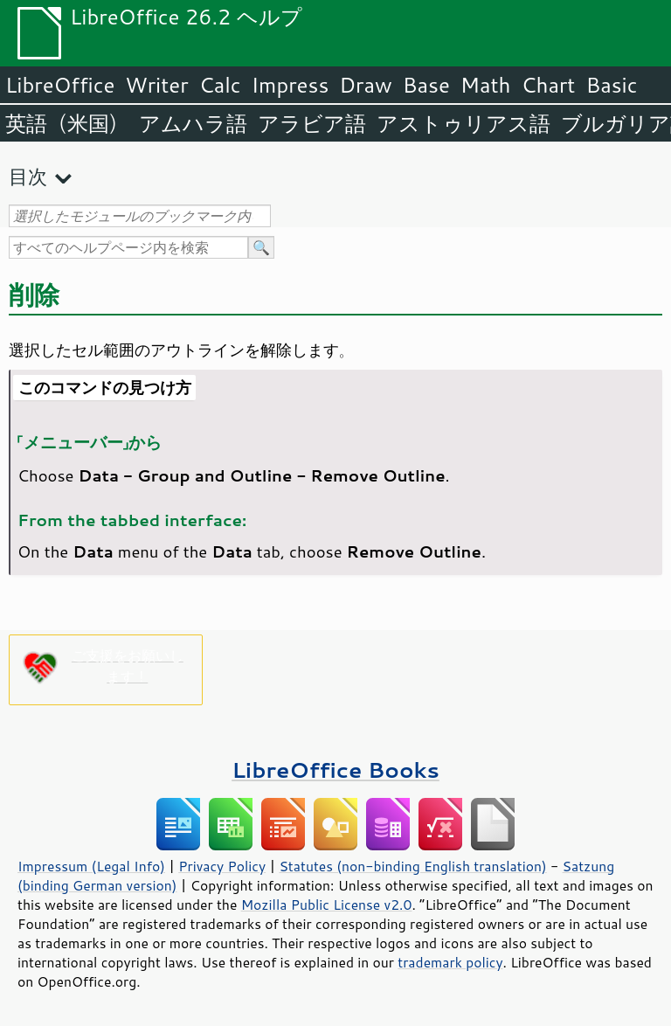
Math (485, 85)
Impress (290, 85)
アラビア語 (312, 123)
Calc (220, 85)
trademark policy (450, 962)
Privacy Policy (222, 866)
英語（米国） (66, 123)
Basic (611, 85)
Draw (365, 85)
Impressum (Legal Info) (91, 866)
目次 (28, 176)
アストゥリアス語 (463, 123)
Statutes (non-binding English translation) (412, 866)
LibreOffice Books (335, 769)
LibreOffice (59, 85)
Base (426, 85)
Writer (156, 85)
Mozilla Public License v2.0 (326, 904)
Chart (548, 85)
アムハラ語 (193, 123)
